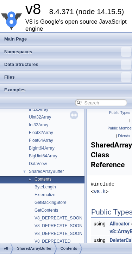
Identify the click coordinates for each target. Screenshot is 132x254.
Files (67, 77)
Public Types (119, 112)
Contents (42, 179)
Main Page (15, 39)
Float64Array (41, 140)
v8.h (100, 191)
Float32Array (41, 132)
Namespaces (67, 52)
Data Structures (67, 64)
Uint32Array (40, 117)
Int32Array (38, 124)
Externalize (44, 194)
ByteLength (45, 187)
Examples (15, 89)
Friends (124, 136)
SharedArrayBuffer (46, 171)
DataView (38, 163)
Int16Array (38, 109)
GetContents (46, 210)
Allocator (119, 223)
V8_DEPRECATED (52, 241)
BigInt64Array (42, 148)
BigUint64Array (43, 155)
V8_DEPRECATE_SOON (58, 218)
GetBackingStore (50, 202)
